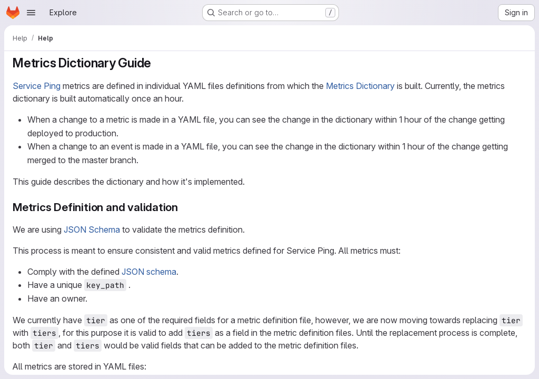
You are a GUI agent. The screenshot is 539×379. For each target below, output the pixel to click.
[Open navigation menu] (31, 12)
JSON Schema (92, 229)
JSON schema (149, 271)
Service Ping (37, 86)
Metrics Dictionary (360, 86)
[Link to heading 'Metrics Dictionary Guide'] (158, 63)
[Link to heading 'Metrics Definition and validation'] (184, 207)
